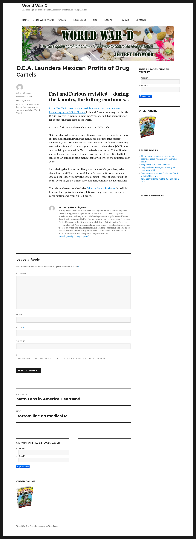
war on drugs (32, 107)
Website (20, 341)
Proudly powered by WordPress (44, 526)
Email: (22, 456)
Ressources (79, 20)
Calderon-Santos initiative (100, 188)
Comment (22, 273)
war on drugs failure (25, 110)
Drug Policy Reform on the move (155, 165)
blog (95, 20)
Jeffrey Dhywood (23, 93)
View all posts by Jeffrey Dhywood (74, 236)
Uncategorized (23, 100)
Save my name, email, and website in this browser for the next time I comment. (61, 358)
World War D (35, 5)
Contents (141, 20)
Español (108, 20)
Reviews (124, 20)
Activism (62, 20)
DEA (18, 104)
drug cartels (26, 104)
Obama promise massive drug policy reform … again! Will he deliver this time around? (159, 159)
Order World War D (43, 20)
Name (20, 314)
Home (25, 20)
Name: (22, 448)
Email (20, 328)
